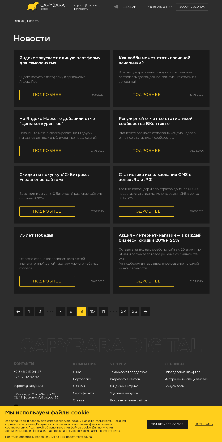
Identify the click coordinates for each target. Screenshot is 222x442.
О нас (77, 372)
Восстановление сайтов (129, 400)
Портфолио (82, 379)
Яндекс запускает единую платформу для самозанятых (59, 60)
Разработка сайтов (125, 379)
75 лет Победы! (36, 235)
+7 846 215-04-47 (27, 372)
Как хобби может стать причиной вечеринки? (154, 60)
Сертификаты (83, 393)
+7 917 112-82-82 (26, 377)
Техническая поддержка (128, 372)
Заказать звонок (192, 6)
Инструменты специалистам (186, 379)
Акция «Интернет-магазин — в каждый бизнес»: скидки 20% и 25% (160, 238)
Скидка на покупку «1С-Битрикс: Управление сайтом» (54, 177)
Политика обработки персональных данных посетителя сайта (48, 437)
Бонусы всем (174, 386)
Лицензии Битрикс (124, 386)
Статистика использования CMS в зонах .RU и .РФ (155, 177)
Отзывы (79, 386)
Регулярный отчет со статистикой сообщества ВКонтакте (155, 121)
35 (134, 311)
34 (124, 311)
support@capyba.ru (28, 386)
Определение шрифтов (182, 372)
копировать (81, 9)
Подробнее (47, 94)
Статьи (78, 400)
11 (103, 311)
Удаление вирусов (124, 393)
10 (92, 311)
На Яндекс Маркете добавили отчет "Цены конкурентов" (58, 121)
